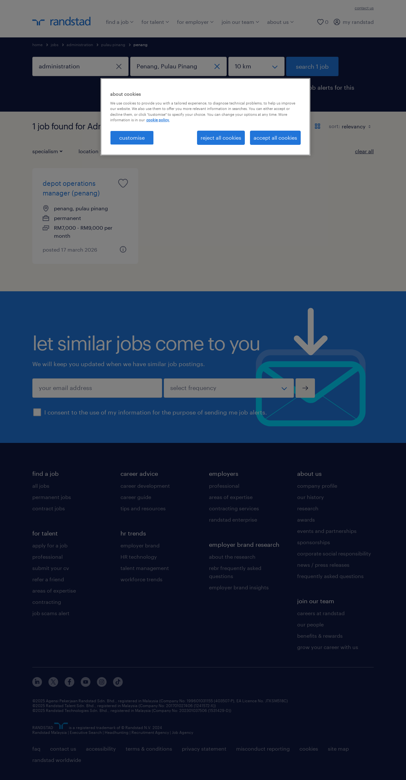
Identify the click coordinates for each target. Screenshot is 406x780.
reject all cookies (221, 138)
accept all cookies (275, 138)
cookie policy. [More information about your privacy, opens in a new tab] (158, 120)
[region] (205, 116)
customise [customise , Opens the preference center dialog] (132, 138)
